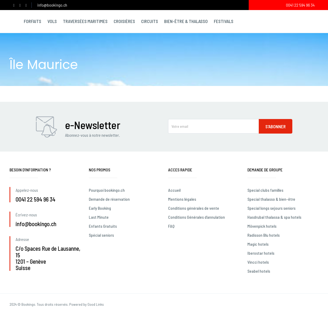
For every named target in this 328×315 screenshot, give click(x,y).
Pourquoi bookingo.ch (107, 190)
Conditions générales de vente (193, 208)
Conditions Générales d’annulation (196, 217)
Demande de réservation (109, 199)
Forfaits (32, 21)
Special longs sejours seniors (271, 208)
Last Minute (99, 217)
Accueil (174, 190)
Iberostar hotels (260, 252)
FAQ (171, 226)
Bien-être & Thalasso (186, 21)
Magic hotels (258, 243)
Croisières (124, 21)
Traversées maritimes (85, 21)
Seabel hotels (258, 270)
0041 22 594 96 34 (300, 4)
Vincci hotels (258, 261)
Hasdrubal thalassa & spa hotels (274, 217)
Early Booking (100, 208)
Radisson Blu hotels (263, 235)
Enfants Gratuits (103, 226)
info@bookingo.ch (52, 4)
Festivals (223, 21)
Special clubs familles (265, 190)
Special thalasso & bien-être (271, 199)
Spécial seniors (101, 235)
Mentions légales (182, 199)
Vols (52, 21)
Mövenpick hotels (261, 226)
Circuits (149, 21)
